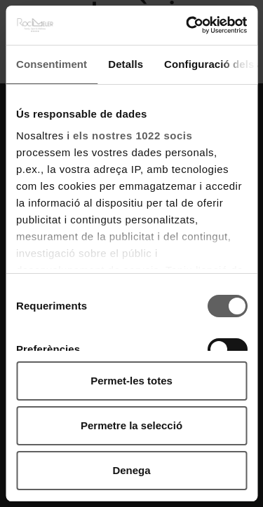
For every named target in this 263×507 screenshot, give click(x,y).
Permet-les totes (131, 381)
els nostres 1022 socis (132, 135)
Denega (131, 470)
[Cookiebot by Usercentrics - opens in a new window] (187, 25)
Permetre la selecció (131, 425)
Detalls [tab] (125, 64)
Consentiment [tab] (51, 64)
